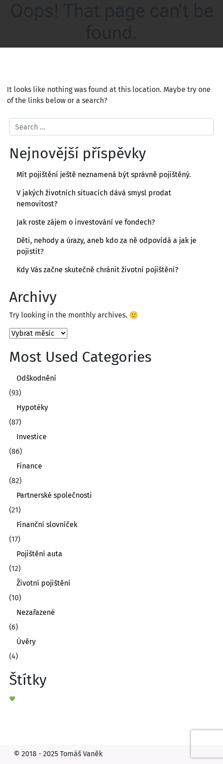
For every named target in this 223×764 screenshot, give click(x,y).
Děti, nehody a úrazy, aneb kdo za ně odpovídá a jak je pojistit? (106, 246)
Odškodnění (36, 378)
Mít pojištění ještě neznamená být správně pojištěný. (103, 174)
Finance (29, 466)
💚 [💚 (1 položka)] (12, 699)
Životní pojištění (43, 583)
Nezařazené (35, 612)
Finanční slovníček (46, 524)
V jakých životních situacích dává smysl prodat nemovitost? (93, 198)
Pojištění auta (39, 553)
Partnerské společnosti (54, 495)
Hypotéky (32, 407)
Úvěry (26, 641)
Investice (31, 436)
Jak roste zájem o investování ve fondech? (85, 222)
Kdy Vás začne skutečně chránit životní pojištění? (97, 269)
